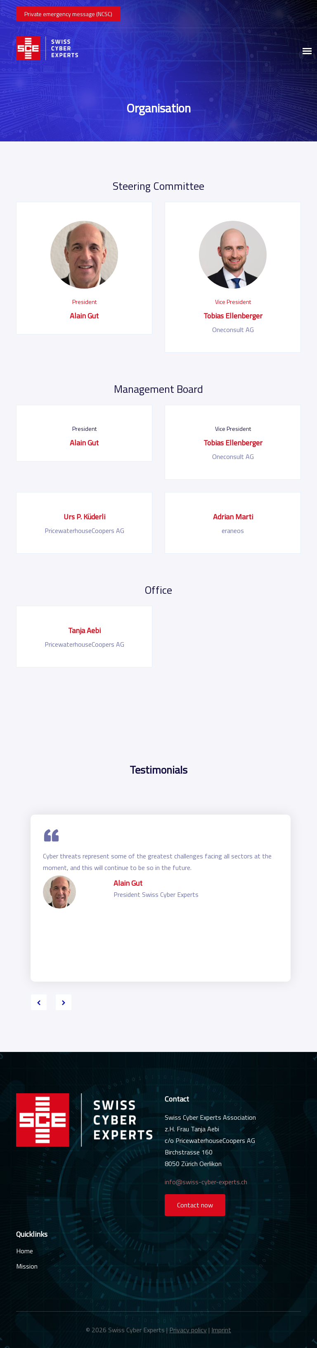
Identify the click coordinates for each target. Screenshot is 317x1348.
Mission (27, 1266)
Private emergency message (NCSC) (68, 14)
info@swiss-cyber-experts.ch (206, 1182)
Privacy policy (188, 1330)
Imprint (221, 1330)
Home (24, 1251)
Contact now (195, 1205)
